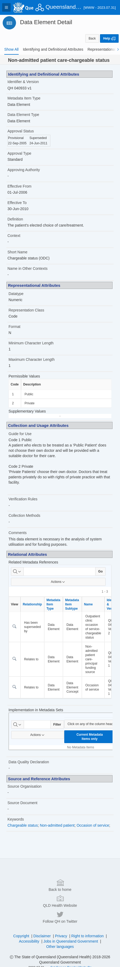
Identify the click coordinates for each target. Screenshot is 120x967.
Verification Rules (23, 499)
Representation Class (26, 310)
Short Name (17, 252)
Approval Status (20, 131)
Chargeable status (22, 825)
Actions (58, 582)
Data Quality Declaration (29, 762)
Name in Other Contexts (27, 268)
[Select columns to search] (17, 571)
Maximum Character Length (32, 359)
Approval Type (19, 153)
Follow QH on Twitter (60, 959)
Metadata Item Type (23, 98)
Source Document (22, 803)
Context (13, 235)
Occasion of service (93, 825)
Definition (15, 219)
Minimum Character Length (31, 343)
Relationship (32, 604)
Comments (18, 533)
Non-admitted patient (57, 825)
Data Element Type (23, 114)
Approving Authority (23, 170)
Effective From (19, 186)
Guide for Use (20, 434)
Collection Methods (24, 515)
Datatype (16, 294)
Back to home (60, 927)
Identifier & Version (23, 82)
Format (14, 326)
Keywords (15, 819)
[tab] (11, 49)
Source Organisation (24, 786)
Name (88, 604)
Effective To (17, 203)
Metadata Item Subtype (72, 604)
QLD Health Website (60, 943)
